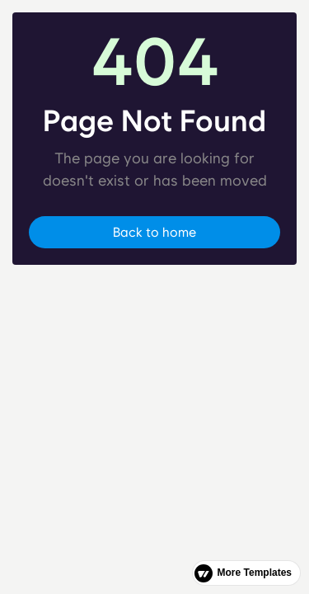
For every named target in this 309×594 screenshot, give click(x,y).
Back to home (154, 232)
